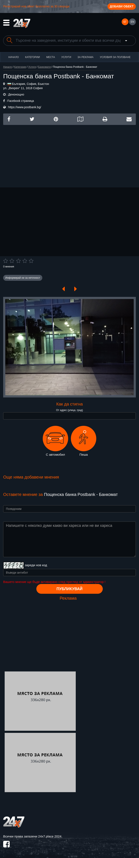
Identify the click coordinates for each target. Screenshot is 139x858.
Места (50, 57)
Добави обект (121, 6)
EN (132, 21)
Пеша (83, 441)
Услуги (66, 57)
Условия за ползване (115, 57)
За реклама (85, 57)
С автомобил (55, 441)
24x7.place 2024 (49, 836)
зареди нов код (36, 565)
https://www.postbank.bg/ (24, 107)
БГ (124, 21)
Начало (13, 57)
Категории (32, 57)
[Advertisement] (69, 154)
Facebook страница (20, 100)
